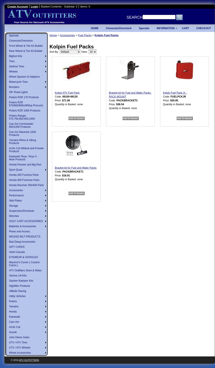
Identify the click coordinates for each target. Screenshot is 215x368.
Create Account (17, 6)
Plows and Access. (19, 231)
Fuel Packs (85, 35)
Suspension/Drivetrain (21, 210)
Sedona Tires (16, 66)
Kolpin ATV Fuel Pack (67, 92)
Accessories (16, 190)
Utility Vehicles (17, 296)
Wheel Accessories (20, 352)
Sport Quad (15, 169)
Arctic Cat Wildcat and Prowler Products (26, 150)
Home (53, 35)
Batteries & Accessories (22, 226)
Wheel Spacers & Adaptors (24, 76)
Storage (13, 205)
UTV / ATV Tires (18, 342)
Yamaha (13, 306)
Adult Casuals (17, 252)
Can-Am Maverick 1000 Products (22, 134)
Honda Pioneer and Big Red (25, 164)
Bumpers (14, 87)
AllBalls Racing (17, 291)
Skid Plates (15, 200)
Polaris (13, 301)
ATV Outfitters (29, 360)
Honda (13, 311)
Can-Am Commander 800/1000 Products (21, 125)
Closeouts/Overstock (21, 40)
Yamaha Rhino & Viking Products (22, 142)
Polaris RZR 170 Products (24, 97)
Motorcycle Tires (18, 81)
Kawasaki (14, 316)
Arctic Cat (14, 327)
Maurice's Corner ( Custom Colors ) (24, 264)
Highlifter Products (19, 285)
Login (34, 6)
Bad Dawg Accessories (22, 241)
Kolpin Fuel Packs (107, 35)
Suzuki (13, 332)
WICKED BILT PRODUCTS (24, 236)
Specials (14, 35)
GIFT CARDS (16, 246)
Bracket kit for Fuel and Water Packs (75, 167)
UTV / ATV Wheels (19, 347)
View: (84, 51)
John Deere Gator (19, 337)
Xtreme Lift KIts (18, 275)
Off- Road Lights (18, 92)
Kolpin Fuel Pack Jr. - (175, 92)
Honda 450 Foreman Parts (24, 180)
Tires (12, 61)
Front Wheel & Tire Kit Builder (26, 45)
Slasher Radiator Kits (21, 280)
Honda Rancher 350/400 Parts (26, 185)
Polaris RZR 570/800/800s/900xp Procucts (26, 104)
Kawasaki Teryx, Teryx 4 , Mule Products (23, 158)
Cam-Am (14, 321)
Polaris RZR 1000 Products (24, 110)
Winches (14, 216)
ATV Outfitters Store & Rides (25, 270)
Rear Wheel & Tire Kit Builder (25, 51)
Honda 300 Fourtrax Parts (24, 174)
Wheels (13, 71)
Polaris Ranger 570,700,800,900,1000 (22, 117)
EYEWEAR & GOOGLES (23, 257)
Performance (16, 195)
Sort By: (54, 51)
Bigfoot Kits (15, 56)
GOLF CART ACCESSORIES (26, 221)
